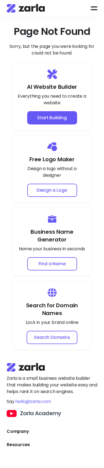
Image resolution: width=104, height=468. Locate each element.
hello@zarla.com (33, 401)
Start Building (52, 118)
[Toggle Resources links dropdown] (52, 444)
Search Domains (52, 337)
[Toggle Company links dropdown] (52, 431)
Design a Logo (52, 190)
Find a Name (52, 264)
